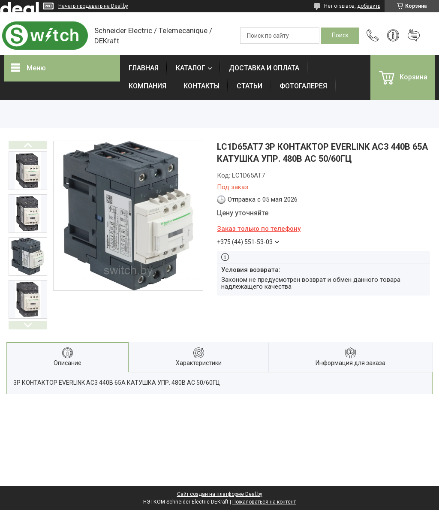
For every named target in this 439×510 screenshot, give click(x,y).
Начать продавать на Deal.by (93, 6)
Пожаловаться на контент (264, 502)
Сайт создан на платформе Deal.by (219, 494)
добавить (368, 6)
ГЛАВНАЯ (144, 68)
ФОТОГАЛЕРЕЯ (303, 86)
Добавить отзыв (414, 35)
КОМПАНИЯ (147, 86)
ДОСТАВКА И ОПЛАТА (264, 68)
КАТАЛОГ (190, 68)
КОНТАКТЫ (201, 86)
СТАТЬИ (249, 86)
